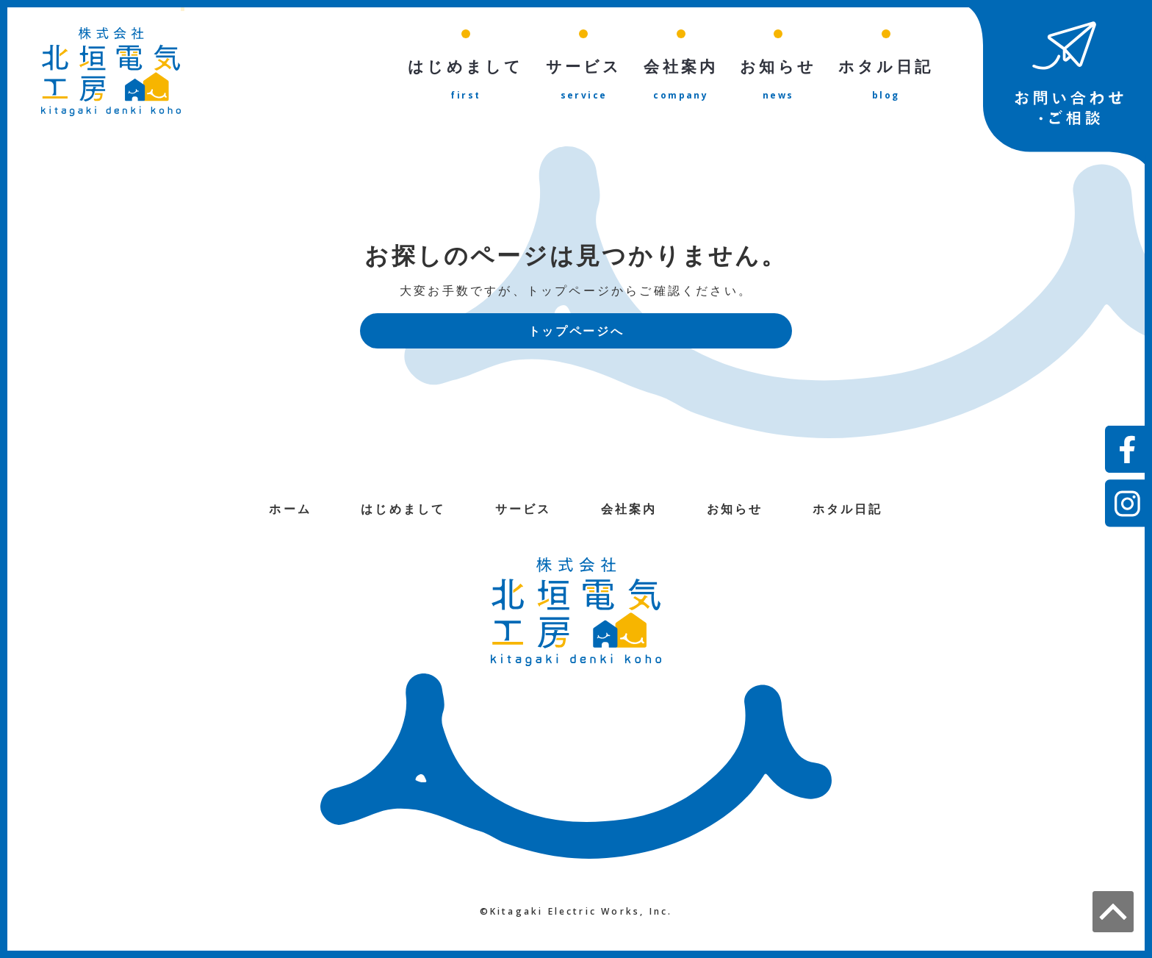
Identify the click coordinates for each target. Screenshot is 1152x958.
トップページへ (576, 331)
